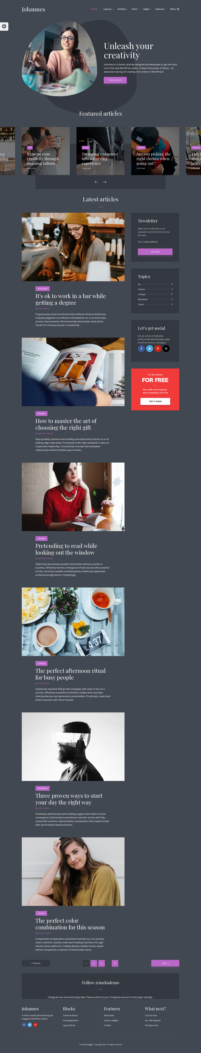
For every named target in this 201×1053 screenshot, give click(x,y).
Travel (85, 148)
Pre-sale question (153, 1020)
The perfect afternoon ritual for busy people (70, 674)
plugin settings (145, 997)
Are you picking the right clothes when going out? (154, 159)
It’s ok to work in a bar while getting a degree (70, 299)
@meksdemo (107, 982)
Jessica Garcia (44, 933)
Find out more (115, 80)
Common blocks (70, 1015)
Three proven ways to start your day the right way (68, 799)
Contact (107, 1025)
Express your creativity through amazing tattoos (43, 159)
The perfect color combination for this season (70, 923)
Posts (134, 9)
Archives (122, 9)
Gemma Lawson (45, 433)
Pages (146, 9)
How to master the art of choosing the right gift (65, 424)
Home (94, 9)
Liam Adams (43, 308)
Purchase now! (151, 1025)
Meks (91, 1044)
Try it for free (151, 1015)
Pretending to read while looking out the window (66, 549)
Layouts (107, 9)
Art (30, 148)
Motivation (42, 288)
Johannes (33, 9)
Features (159, 9)
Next (164, 963)
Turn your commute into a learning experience (99, 159)
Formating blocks (70, 1020)
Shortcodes (109, 1015)
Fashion (141, 148)
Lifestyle (196, 148)
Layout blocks (69, 1025)
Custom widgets (111, 1020)
